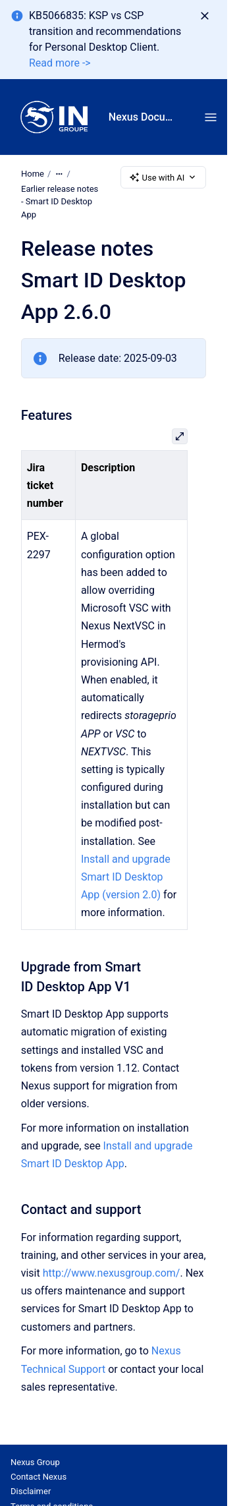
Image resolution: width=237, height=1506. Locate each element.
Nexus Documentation (143, 117)
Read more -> (60, 63)
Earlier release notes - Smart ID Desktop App (59, 201)
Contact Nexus (38, 1477)
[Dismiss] (205, 16)
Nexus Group (35, 1462)
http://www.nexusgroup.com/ (111, 1273)
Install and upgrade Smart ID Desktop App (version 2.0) (126, 877)
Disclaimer (31, 1491)
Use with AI (163, 177)
